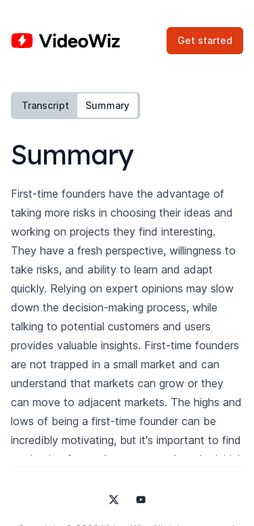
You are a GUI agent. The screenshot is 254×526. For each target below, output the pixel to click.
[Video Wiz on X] (113, 499)
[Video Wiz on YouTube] (140, 499)
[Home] (65, 40)
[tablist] (75, 105)
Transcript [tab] (45, 105)
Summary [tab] (107, 105)
